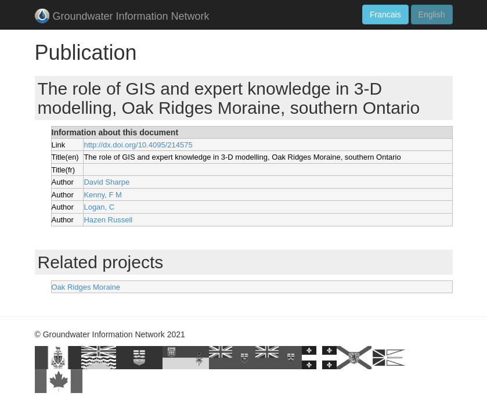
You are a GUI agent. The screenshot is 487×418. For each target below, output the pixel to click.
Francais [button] (385, 14)
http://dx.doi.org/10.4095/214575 (138, 144)
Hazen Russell (108, 219)
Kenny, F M (103, 194)
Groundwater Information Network (122, 17)
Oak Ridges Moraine (86, 287)
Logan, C (99, 207)
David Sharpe (106, 182)
